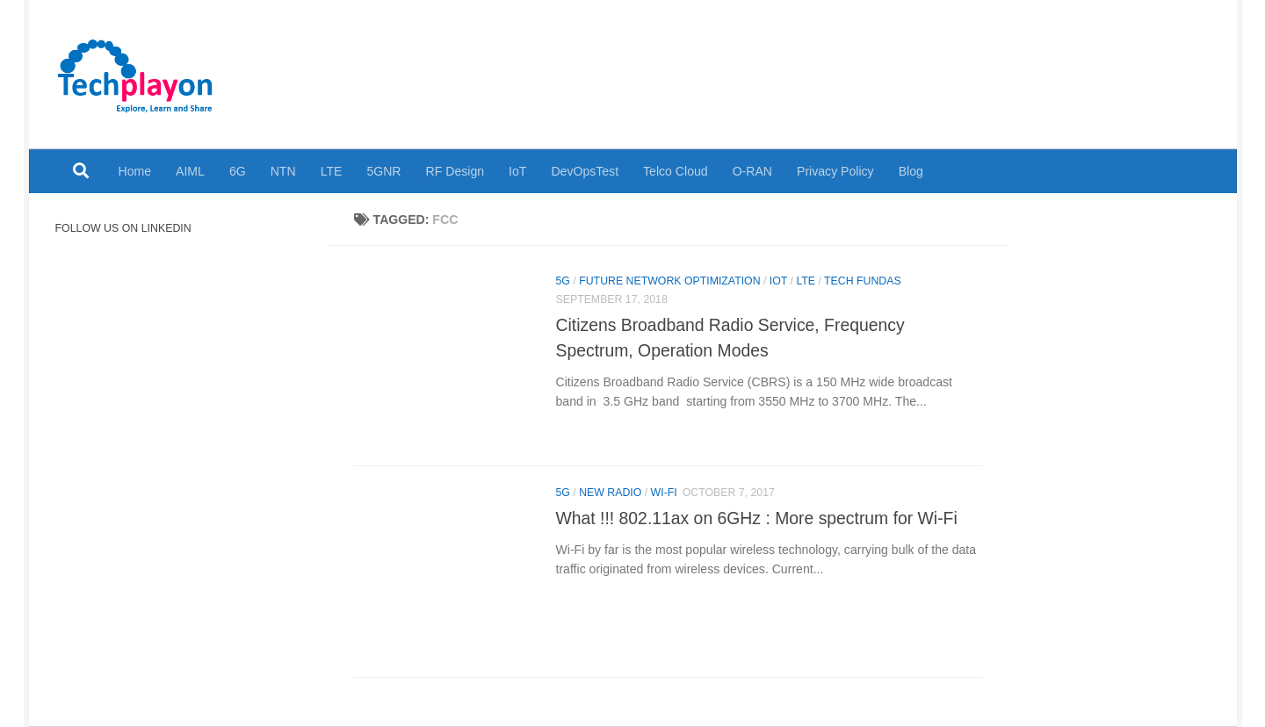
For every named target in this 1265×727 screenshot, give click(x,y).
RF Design (455, 171)
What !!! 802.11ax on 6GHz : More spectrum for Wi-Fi (757, 518)
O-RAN (752, 171)
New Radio (610, 492)
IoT (517, 171)
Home (135, 171)
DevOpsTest (584, 171)
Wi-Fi (664, 492)
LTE (332, 171)
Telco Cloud (675, 171)
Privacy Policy (835, 171)
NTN (283, 171)
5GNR (383, 171)
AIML (190, 171)
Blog (911, 171)
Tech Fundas (862, 281)
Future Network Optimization (669, 281)
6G (237, 171)
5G (563, 281)
